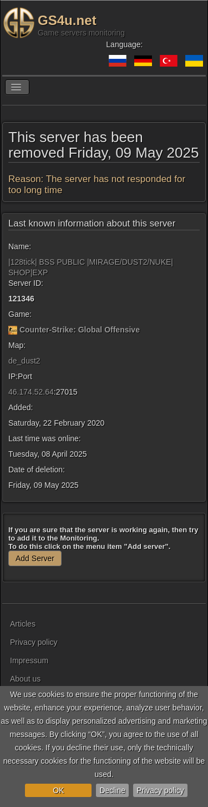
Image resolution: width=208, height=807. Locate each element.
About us (25, 678)
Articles (22, 623)
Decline (112, 790)
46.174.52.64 (31, 391)
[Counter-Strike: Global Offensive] (12, 329)
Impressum (29, 660)
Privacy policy (160, 790)
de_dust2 (24, 360)
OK (58, 790)
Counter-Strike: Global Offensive (79, 329)
